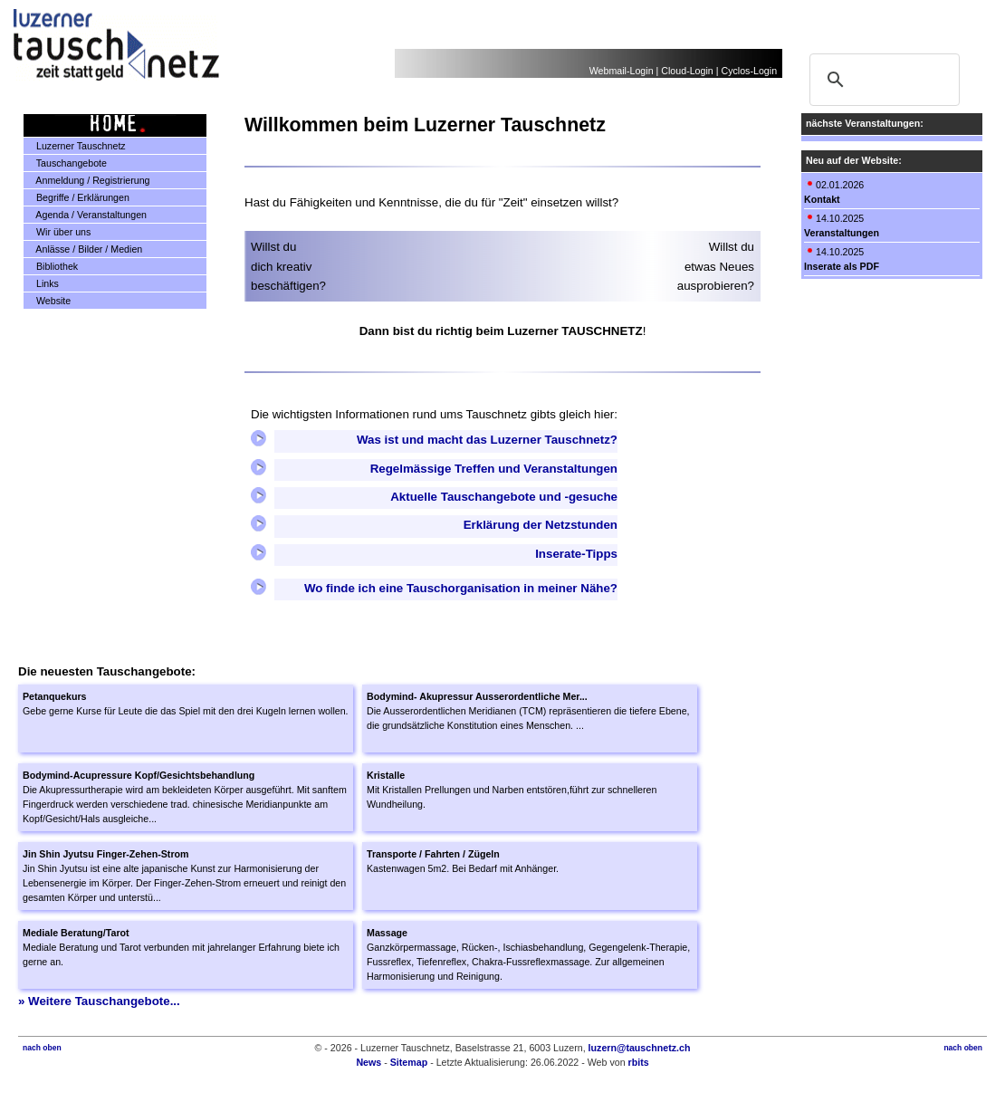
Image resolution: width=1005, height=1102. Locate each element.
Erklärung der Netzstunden (540, 525)
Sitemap (408, 1062)
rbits (638, 1062)
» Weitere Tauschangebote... (99, 1001)
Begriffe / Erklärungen (76, 197)
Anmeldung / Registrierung (87, 180)
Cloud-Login (687, 70)
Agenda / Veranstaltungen (85, 214)
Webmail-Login (621, 70)
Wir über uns (57, 231)
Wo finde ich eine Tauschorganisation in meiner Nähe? (460, 588)
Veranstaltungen (841, 232)
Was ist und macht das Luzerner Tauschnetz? (487, 439)
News (368, 1062)
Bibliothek (51, 266)
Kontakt (822, 199)
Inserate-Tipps (576, 554)
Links (41, 283)
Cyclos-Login (749, 70)
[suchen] (882, 80)
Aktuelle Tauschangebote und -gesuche (503, 496)
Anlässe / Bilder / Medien (83, 249)
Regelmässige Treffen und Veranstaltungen (493, 468)
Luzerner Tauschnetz (75, 145)
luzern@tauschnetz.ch (640, 1047)
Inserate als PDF (841, 266)
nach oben (42, 1047)
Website (47, 300)
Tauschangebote (65, 163)
